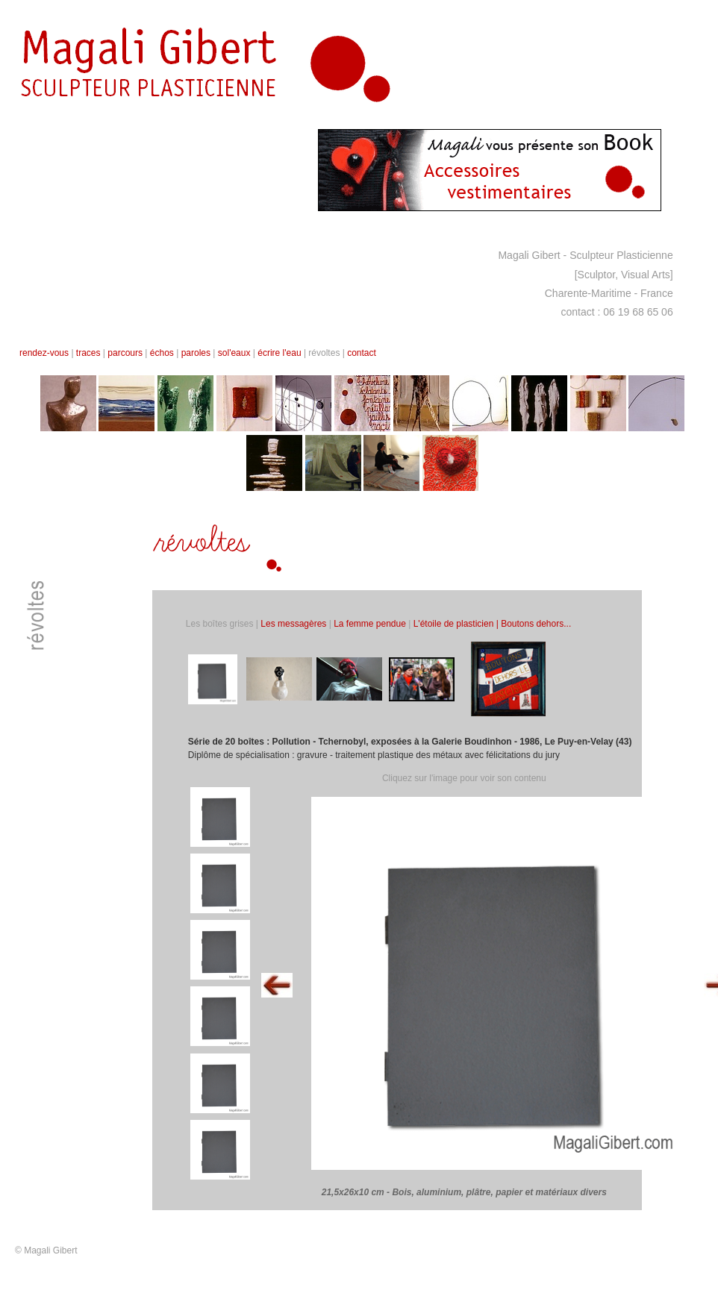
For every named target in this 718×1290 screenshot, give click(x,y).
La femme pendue (370, 624)
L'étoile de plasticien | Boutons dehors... (492, 624)
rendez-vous (44, 353)
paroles (195, 353)
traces (88, 353)
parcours (125, 353)
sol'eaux (234, 353)
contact (361, 353)
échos (162, 353)
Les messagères (293, 624)
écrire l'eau (280, 353)
